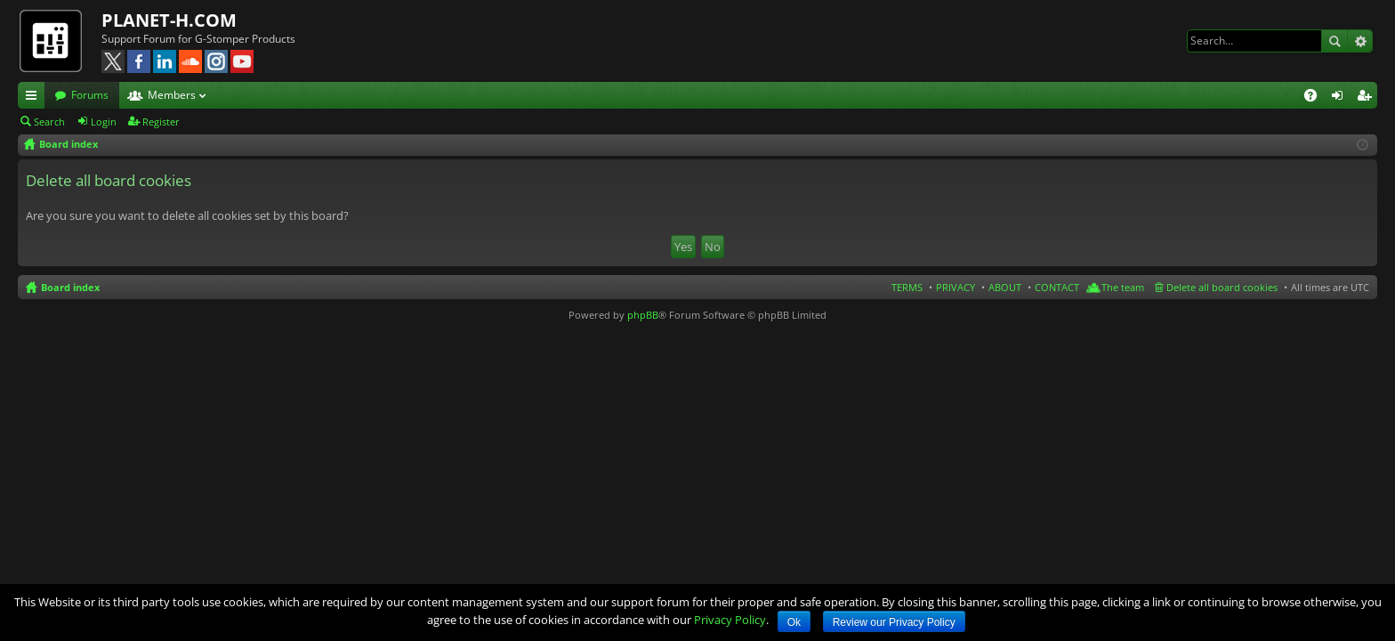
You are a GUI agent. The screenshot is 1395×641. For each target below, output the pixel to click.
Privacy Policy (730, 620)
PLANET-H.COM (169, 20)
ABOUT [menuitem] (1004, 287)
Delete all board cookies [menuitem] (1222, 287)
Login (104, 121)
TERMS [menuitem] (907, 287)
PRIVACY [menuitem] (955, 287)
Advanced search (1360, 41)
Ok (794, 622)
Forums (90, 94)
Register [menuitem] (1367, 98)
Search (1334, 41)
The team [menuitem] (1122, 287)
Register (161, 121)
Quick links (34, 98)
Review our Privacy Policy (894, 622)
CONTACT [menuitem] (1057, 287)
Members (172, 94)
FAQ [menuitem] (1316, 98)
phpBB (642, 314)
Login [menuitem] (1341, 98)
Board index (70, 287)
